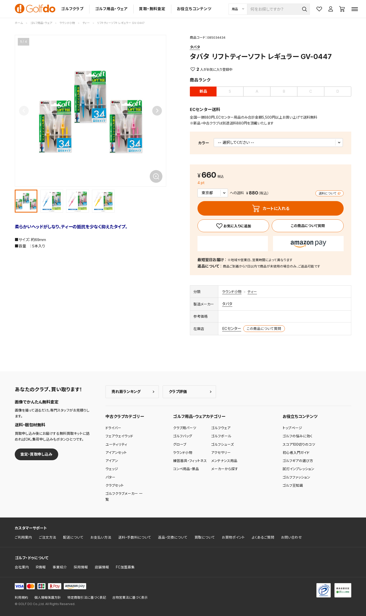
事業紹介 (60, 567)
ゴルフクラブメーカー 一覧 (124, 496)
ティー (252, 291)
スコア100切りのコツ (299, 444)
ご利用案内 (23, 537)
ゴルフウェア (221, 428)
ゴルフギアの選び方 (298, 461)
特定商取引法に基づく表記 (86, 597)
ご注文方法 (47, 537)
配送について (73, 537)
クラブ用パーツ (184, 428)
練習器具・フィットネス (190, 461)
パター (110, 477)
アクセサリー (221, 453)
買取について (204, 537)
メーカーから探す (224, 469)
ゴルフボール (221, 436)
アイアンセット (116, 453)
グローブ (179, 444)
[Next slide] (157, 111)
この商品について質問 (308, 225)
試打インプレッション (298, 469)
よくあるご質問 (263, 537)
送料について (330, 193)
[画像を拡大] (156, 176)
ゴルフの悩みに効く (298, 436)
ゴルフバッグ (182, 436)
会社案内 (22, 567)
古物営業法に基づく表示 (130, 597)
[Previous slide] (24, 111)
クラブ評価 (178, 391)
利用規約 (21, 597)
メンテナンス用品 (224, 461)
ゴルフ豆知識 (293, 485)
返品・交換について (173, 537)
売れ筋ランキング (126, 391)
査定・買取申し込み (36, 454)
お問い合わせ (291, 537)
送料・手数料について (134, 537)
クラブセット (114, 485)
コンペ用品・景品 (186, 469)
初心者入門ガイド (296, 453)
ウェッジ (111, 469)
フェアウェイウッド (119, 436)
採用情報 (81, 567)
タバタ (195, 47)
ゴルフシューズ (222, 444)
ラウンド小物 (231, 291)
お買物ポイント (233, 537)
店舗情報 (102, 567)
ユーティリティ (116, 444)
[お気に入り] (233, 225)
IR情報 (41, 567)
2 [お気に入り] (197, 69)
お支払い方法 (100, 537)
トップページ (292, 428)
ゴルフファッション (296, 477)
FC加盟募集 (125, 567)
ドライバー (113, 428)
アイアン (111, 461)
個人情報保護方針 (47, 597)
